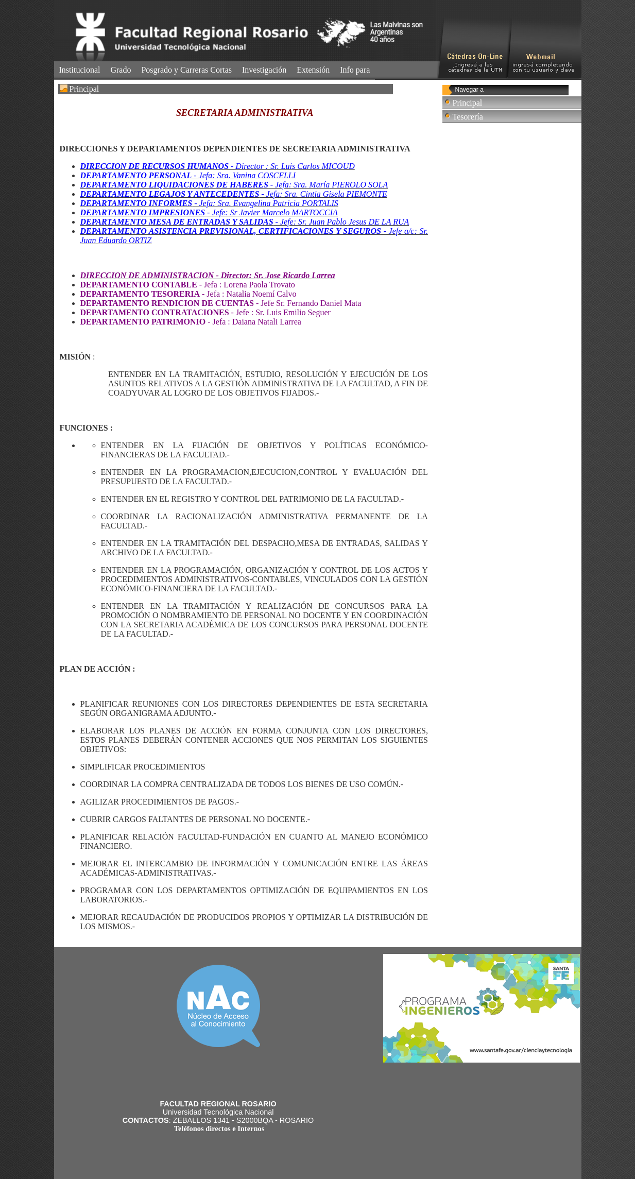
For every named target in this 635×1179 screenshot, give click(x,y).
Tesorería (468, 116)
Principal (468, 102)
